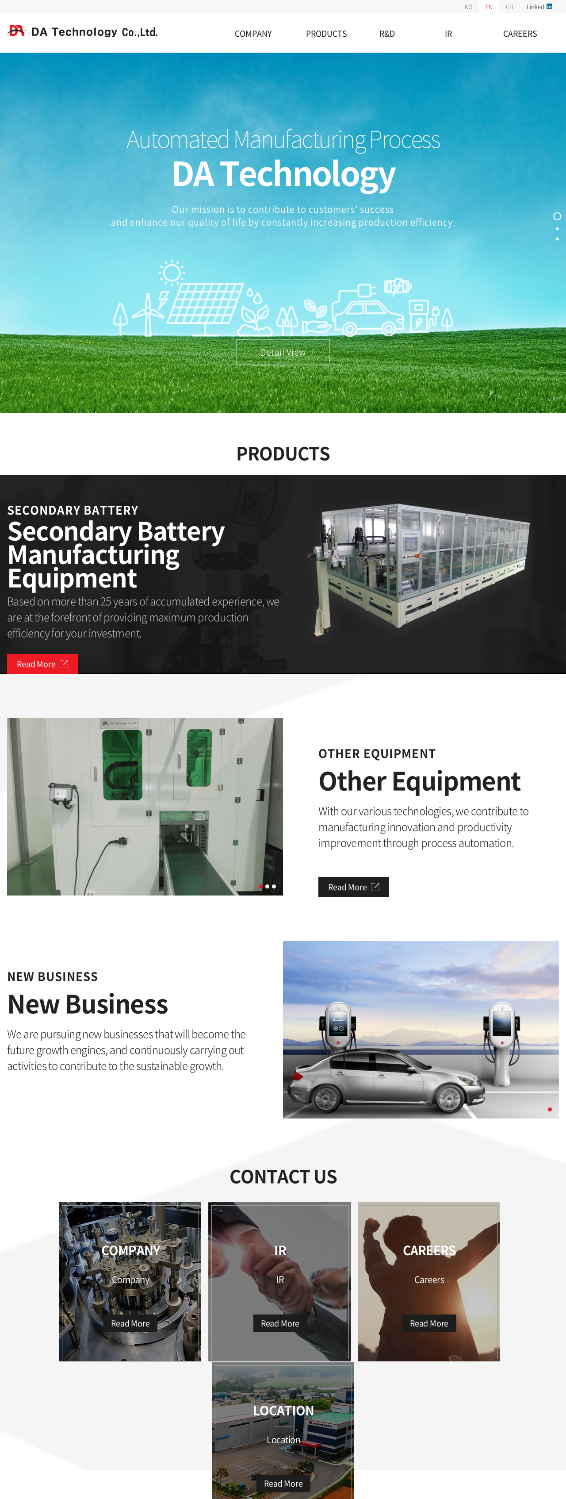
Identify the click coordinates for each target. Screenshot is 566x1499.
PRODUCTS (326, 33)
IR (448, 33)
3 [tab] (274, 886)
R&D (387, 33)
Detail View (283, 352)
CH (509, 6)
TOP (546, 1418)
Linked (539, 6)
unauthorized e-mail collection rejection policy (78, 1428)
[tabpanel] (145, 807)
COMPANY (253, 33)
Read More (42, 664)
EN (489, 6)
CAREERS (520, 33)
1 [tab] (261, 886)
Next (289, 807)
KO (468, 6)
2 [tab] (267, 886)
